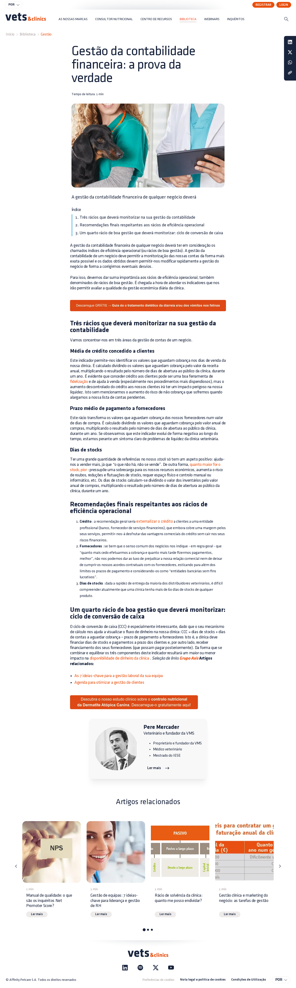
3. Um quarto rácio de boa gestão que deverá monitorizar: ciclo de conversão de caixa (149, 233)
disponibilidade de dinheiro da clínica (119, 658)
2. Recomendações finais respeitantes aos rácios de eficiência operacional (139, 225)
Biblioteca (28, 34)
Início (10, 34)
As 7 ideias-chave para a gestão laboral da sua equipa (118, 676)
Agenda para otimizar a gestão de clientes (109, 682)
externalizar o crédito (154, 521)
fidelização (79, 382)
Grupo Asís (188, 658)
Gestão (46, 34)
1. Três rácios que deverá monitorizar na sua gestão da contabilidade (135, 217)
